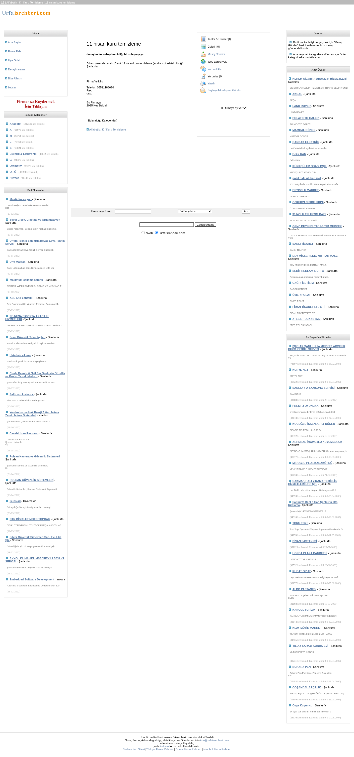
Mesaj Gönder (216, 54)
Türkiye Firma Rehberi (160, 749)
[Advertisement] (163, 16)
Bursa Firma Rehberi (188, 749)
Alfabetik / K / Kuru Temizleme (107, 129)
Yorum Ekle (215, 69)
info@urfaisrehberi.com (214, 740)
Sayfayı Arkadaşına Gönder (225, 90)
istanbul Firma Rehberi (217, 749)
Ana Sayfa (14, 42)
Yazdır (212, 83)
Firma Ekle (14, 51)
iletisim (12, 87)
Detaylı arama (16, 69)
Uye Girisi (14, 60)
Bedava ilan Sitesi (134, 749)
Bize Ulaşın (15, 78)
